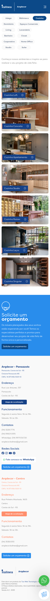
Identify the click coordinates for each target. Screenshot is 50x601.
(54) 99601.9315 (8, 434)
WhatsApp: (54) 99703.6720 (14, 438)
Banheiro (8, 36)
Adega (8, 18)
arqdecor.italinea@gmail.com (14, 441)
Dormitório (9, 24)
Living (8, 30)
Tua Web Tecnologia (29, 582)
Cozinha (39, 18)
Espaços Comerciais (29, 24)
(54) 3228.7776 (8, 430)
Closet (24, 36)
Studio (8, 47)
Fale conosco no (18, 459)
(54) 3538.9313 (8, 541)
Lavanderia (24, 30)
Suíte (24, 47)
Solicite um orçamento (15, 346)
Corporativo (9, 41)
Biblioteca (24, 18)
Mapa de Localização (14, 402)
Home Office (27, 41)
